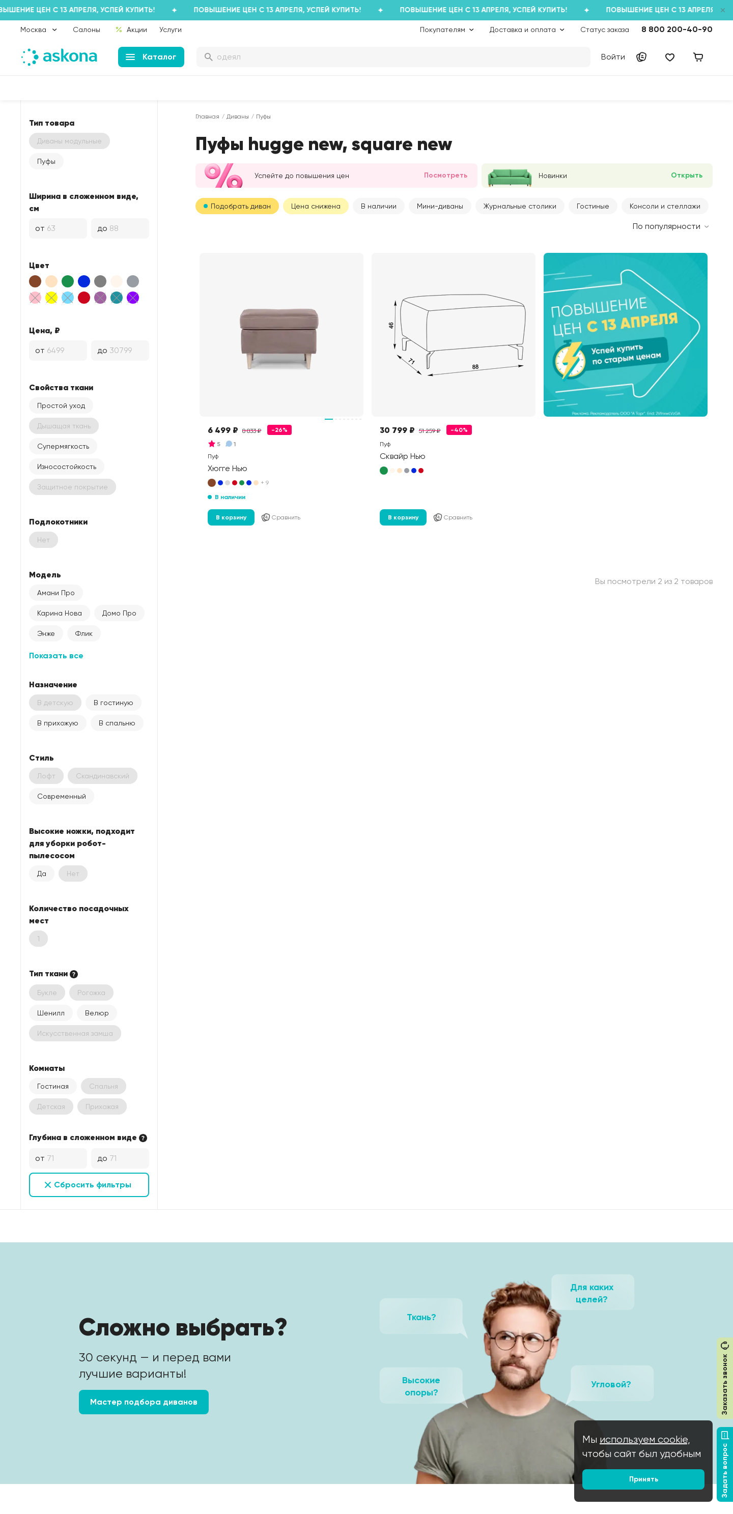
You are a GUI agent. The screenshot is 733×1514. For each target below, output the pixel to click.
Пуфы (46, 161)
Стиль (41, 757)
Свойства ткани (61, 387)
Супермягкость (63, 446)
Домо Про (119, 613)
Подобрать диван (241, 206)
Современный (61, 796)
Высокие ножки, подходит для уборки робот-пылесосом (82, 843)
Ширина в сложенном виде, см (83, 202)
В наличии (379, 206)
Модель (45, 574)
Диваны (238, 116)
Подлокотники (58, 521)
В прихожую (57, 723)
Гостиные (593, 206)
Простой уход (61, 405)
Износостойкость (66, 466)
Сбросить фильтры (92, 1184)
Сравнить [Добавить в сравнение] (280, 517)
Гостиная (53, 1086)
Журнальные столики (520, 206)
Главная (207, 116)
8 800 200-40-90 (677, 29)
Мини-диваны (440, 206)
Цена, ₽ (44, 330)
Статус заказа (604, 29)
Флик (84, 633)
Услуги (170, 29)
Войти (613, 57)
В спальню (117, 723)
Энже (46, 633)
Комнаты (47, 1068)
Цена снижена (316, 206)
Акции (131, 29)
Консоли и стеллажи (665, 206)
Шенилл (51, 1013)
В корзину (231, 517)
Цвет (39, 265)
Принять (643, 1479)
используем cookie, (645, 1439)
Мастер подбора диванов (144, 1402)
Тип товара (51, 123)
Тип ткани (54, 973)
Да (41, 873)
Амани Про (56, 593)
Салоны (86, 29)
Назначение (53, 684)
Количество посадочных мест (79, 914)
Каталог (151, 57)
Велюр (97, 1013)
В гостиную (113, 702)
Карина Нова (59, 613)
